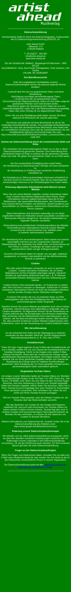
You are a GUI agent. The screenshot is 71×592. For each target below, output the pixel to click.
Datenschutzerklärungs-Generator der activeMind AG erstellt (42, 466)
